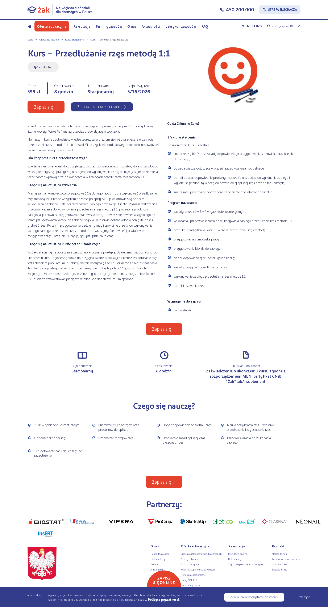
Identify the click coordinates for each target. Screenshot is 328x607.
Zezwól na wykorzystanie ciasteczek (254, 597)
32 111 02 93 (254, 26)
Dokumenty (234, 559)
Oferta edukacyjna (51, 26)
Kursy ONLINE (189, 580)
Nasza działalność (159, 553)
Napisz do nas (279, 553)
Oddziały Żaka (279, 564)
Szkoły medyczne (190, 564)
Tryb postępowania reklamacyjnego (246, 564)
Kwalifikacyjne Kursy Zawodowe (198, 569)
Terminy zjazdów (109, 26)
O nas (131, 26)
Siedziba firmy (279, 569)
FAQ (204, 26)
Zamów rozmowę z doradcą (286, 559)
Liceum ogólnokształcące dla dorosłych (201, 553)
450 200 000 (240, 9)
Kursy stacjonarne (74, 39)
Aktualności (151, 26)
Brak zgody (304, 597)
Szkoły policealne (190, 559)
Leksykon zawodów (180, 26)
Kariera (154, 564)
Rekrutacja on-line (237, 553)
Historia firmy (158, 559)
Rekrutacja (81, 26)
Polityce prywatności (163, 599)
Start (30, 39)
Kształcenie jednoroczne (193, 574)
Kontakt (278, 546)
